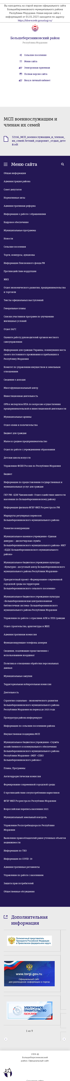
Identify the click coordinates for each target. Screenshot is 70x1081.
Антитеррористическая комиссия (22, 776)
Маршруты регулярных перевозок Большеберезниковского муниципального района (31, 517)
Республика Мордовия (35, 42)
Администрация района (17, 181)
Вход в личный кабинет (37, 80)
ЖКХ (6, 279)
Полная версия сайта (35, 74)
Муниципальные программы (20, 230)
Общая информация (15, 173)
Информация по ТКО (15, 850)
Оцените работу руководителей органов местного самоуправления (31, 339)
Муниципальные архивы (18, 417)
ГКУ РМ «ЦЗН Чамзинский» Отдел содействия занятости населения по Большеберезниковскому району (35, 497)
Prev (6, 1031)
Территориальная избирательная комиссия (27, 684)
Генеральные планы (15, 308)
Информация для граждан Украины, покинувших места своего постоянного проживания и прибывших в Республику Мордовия (35, 354)
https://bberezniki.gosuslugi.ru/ (35, 20)
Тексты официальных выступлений (23, 300)
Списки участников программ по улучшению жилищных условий (29, 318)
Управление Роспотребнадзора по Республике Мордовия (29, 827)
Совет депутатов (13, 189)
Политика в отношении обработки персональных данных (31, 665)
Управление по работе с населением (23, 875)
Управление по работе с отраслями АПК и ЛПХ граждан (34, 618)
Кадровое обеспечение (16, 222)
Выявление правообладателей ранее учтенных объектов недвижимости (35, 840)
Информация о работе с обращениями (25, 214)
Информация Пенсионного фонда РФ (24, 263)
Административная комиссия (20, 634)
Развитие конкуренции (16, 528)
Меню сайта (30, 61)
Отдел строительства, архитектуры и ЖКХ (26, 626)
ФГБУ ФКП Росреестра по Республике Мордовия (30, 801)
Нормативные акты (14, 197)
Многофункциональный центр (21, 388)
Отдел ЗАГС (10, 329)
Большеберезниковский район (35, 38)
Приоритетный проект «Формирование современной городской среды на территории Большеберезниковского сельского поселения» (33, 584)
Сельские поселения (35, 55)
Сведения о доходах (15, 379)
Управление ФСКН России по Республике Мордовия (32, 466)
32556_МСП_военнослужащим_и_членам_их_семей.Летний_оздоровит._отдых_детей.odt (39, 141)
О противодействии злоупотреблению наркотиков (32, 792)
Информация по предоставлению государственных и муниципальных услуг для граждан (33, 484)
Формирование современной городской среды (29, 784)
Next (64, 1031)
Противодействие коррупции (20, 271)
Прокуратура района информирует (23, 717)
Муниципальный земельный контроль (25, 817)
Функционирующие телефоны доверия (25, 642)
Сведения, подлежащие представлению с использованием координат (26, 653)
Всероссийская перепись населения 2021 (26, 809)
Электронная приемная (37, 67)
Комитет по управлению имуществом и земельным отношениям (32, 369)
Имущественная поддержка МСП (22, 734)
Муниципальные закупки (18, 676)
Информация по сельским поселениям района (29, 726)
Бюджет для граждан (15, 433)
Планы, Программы (14, 768)
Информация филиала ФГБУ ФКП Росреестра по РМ (32, 507)
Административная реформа (19, 206)
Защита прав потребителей (19, 883)
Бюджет (8, 474)
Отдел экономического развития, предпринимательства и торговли (35, 289)
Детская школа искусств (17, 457)
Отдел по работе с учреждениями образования (29, 449)
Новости (8, 238)
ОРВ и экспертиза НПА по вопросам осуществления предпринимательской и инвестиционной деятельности (35, 406)
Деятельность (11, 692)
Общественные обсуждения (19, 891)
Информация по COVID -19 (18, 859)
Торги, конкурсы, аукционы (19, 255)
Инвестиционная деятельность (21, 396)
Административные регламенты (22, 867)
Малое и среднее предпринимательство (25, 441)
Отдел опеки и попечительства (21, 425)
